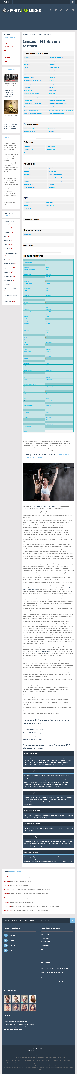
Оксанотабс (7, 301)
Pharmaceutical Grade (10, 295)
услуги (39, 920)
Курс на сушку (8, 268)
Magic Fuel (7, 272)
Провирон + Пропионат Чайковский (52, 972)
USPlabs (6, 284)
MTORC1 (6, 244)
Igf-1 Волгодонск (46, 977)
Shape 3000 (7, 228)
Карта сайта (38, 1055)
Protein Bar (7, 232)
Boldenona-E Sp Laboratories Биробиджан (53, 981)
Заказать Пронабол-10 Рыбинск (32, 739)
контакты (48, 920)
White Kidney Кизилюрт (30, 736)
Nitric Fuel (7, 249)
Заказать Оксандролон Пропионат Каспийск (54, 968)
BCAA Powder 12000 (10, 289)
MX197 (6, 236)
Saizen (6, 259)
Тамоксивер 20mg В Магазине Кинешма (45, 506)
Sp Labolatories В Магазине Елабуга (33, 729)
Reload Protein (8, 276)
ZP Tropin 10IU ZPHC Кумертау (32, 733)
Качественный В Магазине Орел (44, 651)
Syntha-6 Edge (8, 280)
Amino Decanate (9, 263)
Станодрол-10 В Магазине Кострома (40, 34)
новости (14, 920)
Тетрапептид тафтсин (10, 253)
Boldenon (7, 240)
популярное (23, 920)
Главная (7, 2)
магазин (32, 920)
